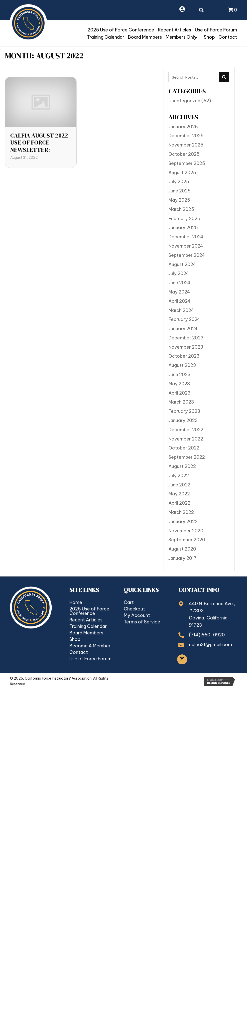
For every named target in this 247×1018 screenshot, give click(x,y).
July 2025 (178, 181)
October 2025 (184, 154)
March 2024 (181, 310)
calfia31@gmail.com (210, 644)
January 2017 (182, 558)
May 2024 (179, 292)
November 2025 (185, 145)
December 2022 (185, 430)
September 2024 (186, 255)
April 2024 (179, 301)
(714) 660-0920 (207, 635)
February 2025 (184, 218)
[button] (196, 37)
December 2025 (186, 136)
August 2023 (182, 365)
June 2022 (179, 485)
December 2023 (185, 338)
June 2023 (179, 374)
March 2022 (181, 512)
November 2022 (185, 439)
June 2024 (179, 283)
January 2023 (183, 420)
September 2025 (186, 163)
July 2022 (178, 475)
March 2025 (181, 209)
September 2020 (186, 540)
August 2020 (182, 549)
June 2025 (179, 191)
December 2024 (185, 237)
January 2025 (183, 227)
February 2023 (184, 411)
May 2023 (179, 384)
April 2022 (179, 503)
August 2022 (182, 466)
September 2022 (186, 457)
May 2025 (179, 200)
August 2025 (182, 172)
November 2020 (185, 531)
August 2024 (182, 264)
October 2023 (183, 356)
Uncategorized (184, 101)
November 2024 (185, 246)
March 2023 (181, 402)
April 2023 (179, 393)
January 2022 (183, 521)
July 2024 (178, 273)
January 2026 (183, 127)
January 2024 (183, 328)
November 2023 (185, 347)
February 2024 (184, 319)
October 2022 (183, 448)
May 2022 (179, 494)
